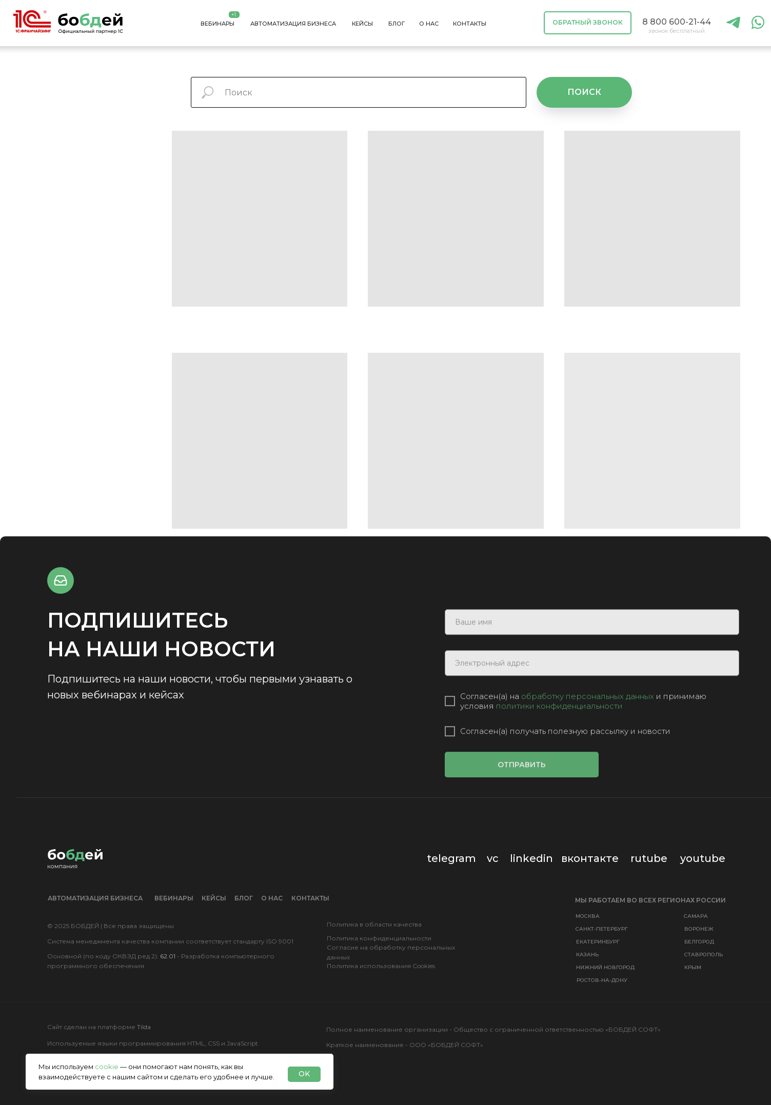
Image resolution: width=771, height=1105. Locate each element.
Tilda (144, 1027)
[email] (592, 685)
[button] (587, 22)
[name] (592, 644)
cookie (106, 1066)
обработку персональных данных (588, 718)
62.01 (167, 956)
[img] (733, 23)
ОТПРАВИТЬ (522, 786)
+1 (233, 14)
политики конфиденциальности (559, 728)
